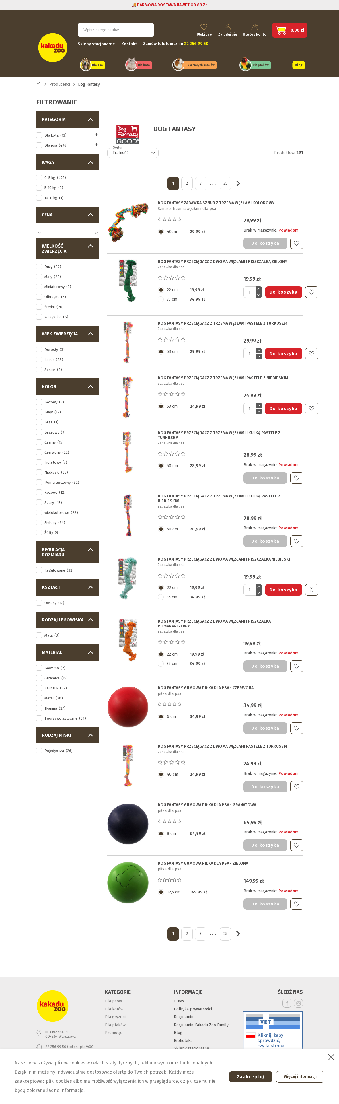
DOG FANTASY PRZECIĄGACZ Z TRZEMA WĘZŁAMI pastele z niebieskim (223, 375)
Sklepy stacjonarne (96, 41)
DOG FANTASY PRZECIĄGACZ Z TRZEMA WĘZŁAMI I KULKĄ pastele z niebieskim (219, 495)
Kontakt (129, 41)
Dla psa (97, 63)
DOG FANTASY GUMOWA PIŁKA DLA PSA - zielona (203, 860)
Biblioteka (183, 1037)
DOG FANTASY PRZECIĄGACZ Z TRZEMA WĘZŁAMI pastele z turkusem (222, 320)
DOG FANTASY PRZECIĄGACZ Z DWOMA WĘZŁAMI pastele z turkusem (222, 743)
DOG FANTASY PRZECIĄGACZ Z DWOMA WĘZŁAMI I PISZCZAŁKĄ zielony (222, 258)
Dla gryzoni (115, 1013)
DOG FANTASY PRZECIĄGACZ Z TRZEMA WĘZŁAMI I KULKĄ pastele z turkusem (219, 432)
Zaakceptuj (246, 1076)
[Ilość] (249, 288)
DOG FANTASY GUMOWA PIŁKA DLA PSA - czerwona (206, 684)
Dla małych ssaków (200, 63)
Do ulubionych (296, 240)
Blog (298, 63)
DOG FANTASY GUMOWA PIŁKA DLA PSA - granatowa (207, 801)
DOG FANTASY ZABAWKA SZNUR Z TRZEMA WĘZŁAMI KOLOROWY (216, 200)
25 (225, 180)
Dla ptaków (261, 63)
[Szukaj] (116, 27)
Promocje (113, 1029)
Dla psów (113, 998)
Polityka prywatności (193, 1005)
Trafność (135, 149)
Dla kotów (114, 1005)
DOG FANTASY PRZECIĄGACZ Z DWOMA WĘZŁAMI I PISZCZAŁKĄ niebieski (224, 556)
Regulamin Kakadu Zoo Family (201, 1021)
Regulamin (183, 1013)
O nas (179, 998)
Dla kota (143, 63)
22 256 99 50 (55, 1043)
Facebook (286, 1000)
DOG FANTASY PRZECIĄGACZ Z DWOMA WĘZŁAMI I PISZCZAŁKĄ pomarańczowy (214, 620)
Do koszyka (265, 240)
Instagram (298, 1000)
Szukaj (145, 27)
